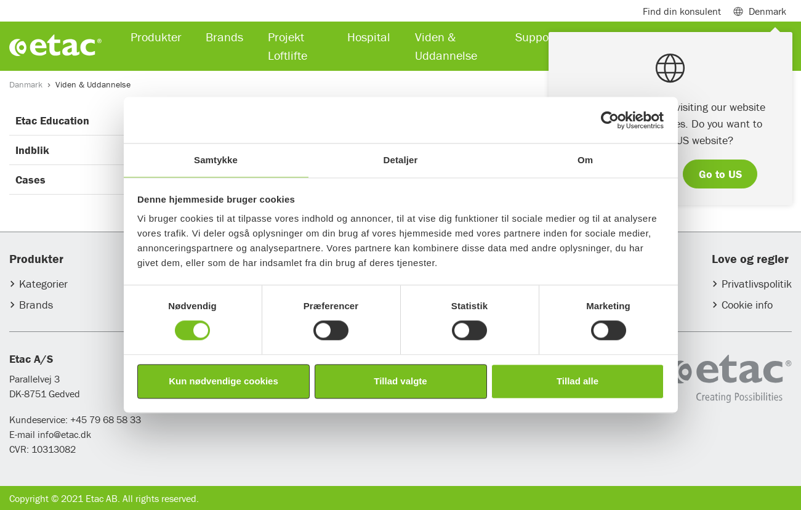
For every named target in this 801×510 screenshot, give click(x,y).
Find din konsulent (682, 11)
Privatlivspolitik (757, 284)
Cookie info (747, 305)
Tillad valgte (400, 381)
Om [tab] (585, 160)
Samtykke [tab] (216, 160)
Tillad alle (577, 381)
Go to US (720, 174)
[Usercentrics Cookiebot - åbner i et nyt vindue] (610, 120)
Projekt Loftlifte (287, 46)
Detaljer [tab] (401, 160)
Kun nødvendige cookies (223, 381)
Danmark (25, 84)
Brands (36, 305)
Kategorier (43, 284)
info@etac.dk (64, 434)
